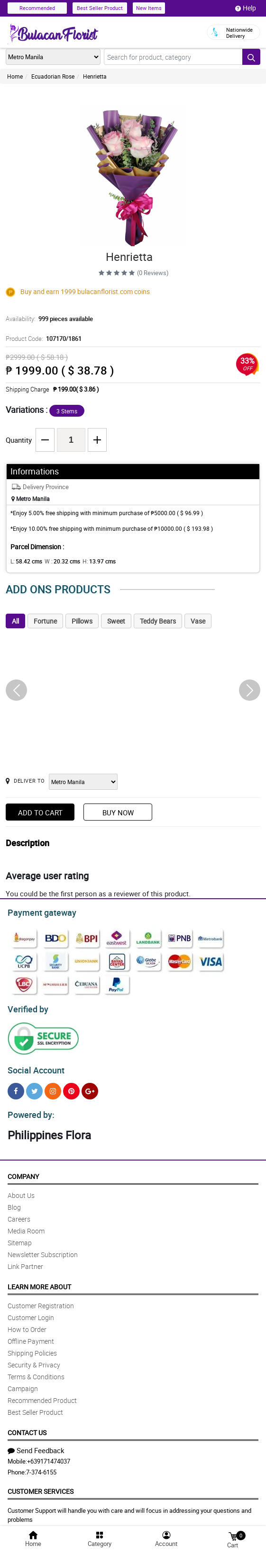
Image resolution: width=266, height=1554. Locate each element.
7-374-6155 (41, 1466)
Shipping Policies (32, 1347)
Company (23, 1170)
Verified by (27, 1006)
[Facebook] (16, 1087)
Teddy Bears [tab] (158, 620)
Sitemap (20, 1236)
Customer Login (31, 1311)
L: (24, 561)
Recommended (37, 7)
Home (15, 76)
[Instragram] (53, 1087)
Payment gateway (38, 911)
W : (57, 561)
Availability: (47, 318)
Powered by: (29, 1109)
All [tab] (15, 620)
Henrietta (95, 76)
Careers (19, 1213)
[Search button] (251, 57)
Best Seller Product (100, 7)
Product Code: (42, 338)
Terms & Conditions (36, 1370)
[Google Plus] (90, 1087)
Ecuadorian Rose (52, 76)
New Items (149, 7)
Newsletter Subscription (43, 1248)
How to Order (27, 1323)
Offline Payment (31, 1335)
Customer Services (40, 1485)
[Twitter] (34, 1087)
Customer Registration (41, 1299)
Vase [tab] (198, 620)
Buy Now (118, 812)
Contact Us (27, 1426)
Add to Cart (40, 812)
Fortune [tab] (45, 620)
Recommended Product (42, 1394)
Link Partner (25, 1260)
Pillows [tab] (82, 620)
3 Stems (66, 411)
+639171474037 (48, 1455)
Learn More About (39, 1281)
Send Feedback (36, 1444)
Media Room (26, 1225)
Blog (14, 1201)
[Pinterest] (71, 1087)
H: (91, 561)
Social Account (33, 1066)
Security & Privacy (34, 1359)
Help (245, 8)
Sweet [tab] (116, 620)
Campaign (23, 1382)
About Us (21, 1189)
